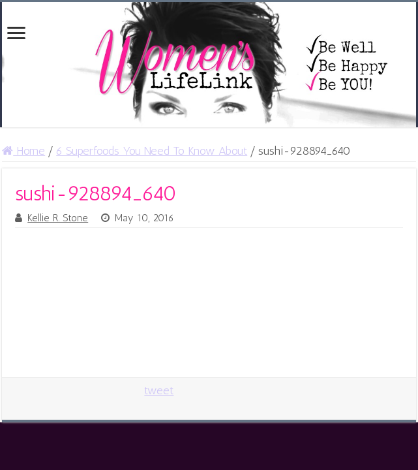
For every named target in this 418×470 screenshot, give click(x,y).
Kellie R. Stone (57, 218)
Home (23, 151)
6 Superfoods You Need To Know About (151, 151)
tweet (158, 390)
